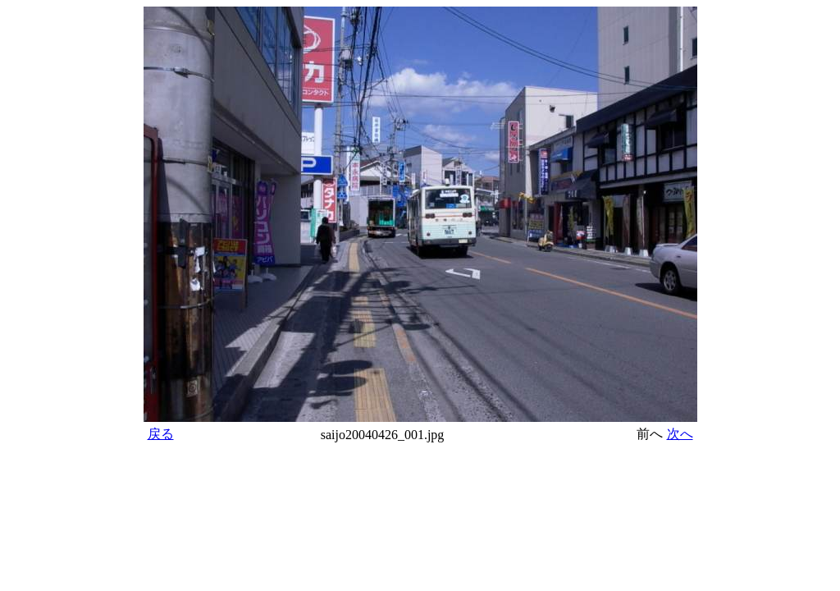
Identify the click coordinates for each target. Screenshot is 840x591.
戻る (161, 434)
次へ (680, 434)
